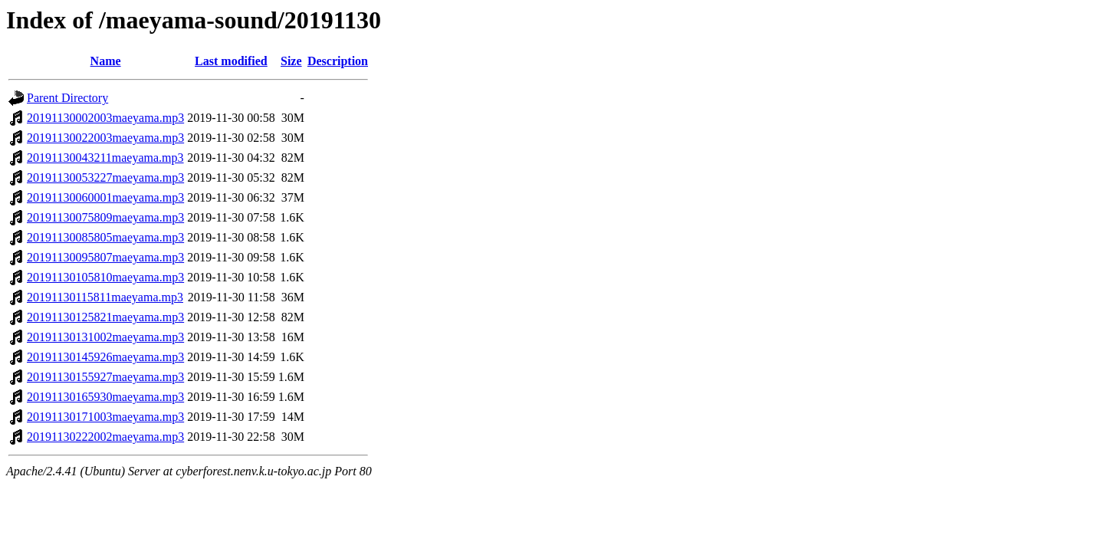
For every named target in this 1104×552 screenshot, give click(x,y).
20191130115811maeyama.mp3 (105, 297)
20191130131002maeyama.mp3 (105, 336)
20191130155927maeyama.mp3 (105, 376)
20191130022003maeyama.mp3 (105, 137)
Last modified (231, 60)
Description (337, 60)
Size (291, 60)
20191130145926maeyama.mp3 (105, 356)
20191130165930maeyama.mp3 (105, 396)
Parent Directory (67, 97)
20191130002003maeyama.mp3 (105, 117)
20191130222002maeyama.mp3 (105, 436)
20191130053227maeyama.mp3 (105, 177)
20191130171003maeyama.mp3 (105, 416)
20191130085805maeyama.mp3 (105, 237)
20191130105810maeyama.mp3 (105, 277)
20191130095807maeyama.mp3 (105, 257)
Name (105, 60)
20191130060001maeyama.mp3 (105, 197)
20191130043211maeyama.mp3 (105, 157)
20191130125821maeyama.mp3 (105, 317)
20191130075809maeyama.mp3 (105, 217)
